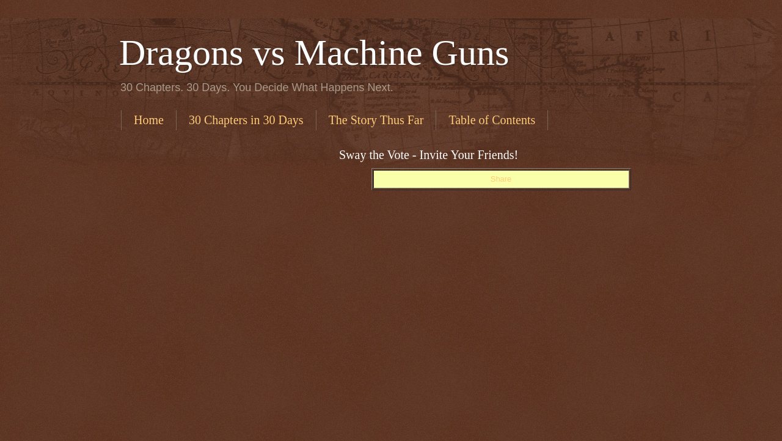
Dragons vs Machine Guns (314, 52)
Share (501, 178)
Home (149, 120)
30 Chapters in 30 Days (246, 120)
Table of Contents (491, 120)
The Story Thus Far (376, 120)
